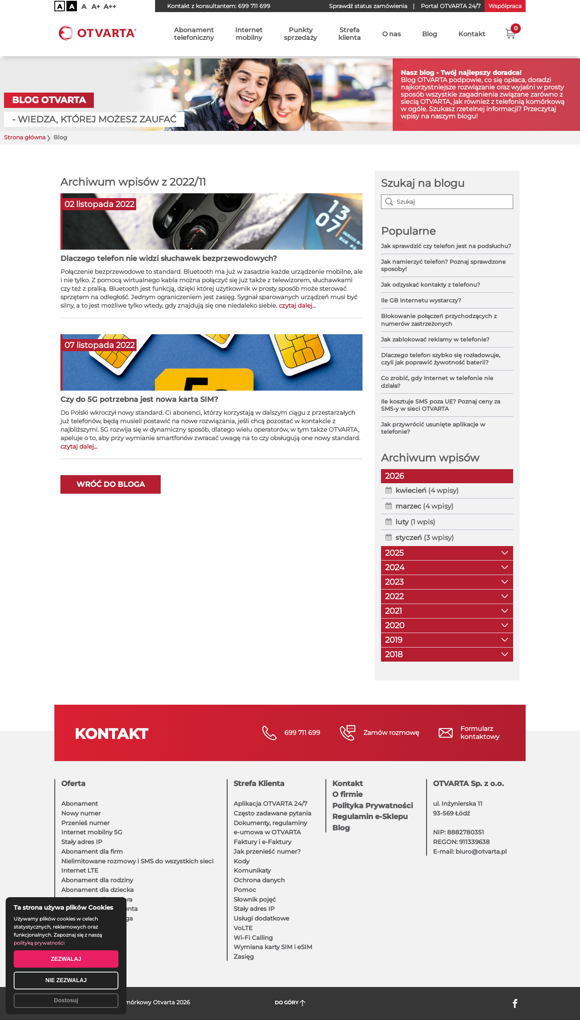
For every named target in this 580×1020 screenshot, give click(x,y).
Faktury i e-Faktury (262, 842)
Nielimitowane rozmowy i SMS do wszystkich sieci (137, 861)
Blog (429, 35)
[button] (510, 34)
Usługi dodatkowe (261, 918)
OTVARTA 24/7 (451, 6)
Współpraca (505, 6)
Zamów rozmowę (391, 733)
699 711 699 (254, 6)
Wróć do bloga (111, 484)
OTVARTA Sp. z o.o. (468, 783)
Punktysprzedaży (300, 35)
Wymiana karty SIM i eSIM (273, 947)
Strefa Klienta (259, 783)
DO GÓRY (290, 1002)
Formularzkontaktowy (479, 733)
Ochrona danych (259, 880)
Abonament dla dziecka (97, 890)
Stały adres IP (81, 842)
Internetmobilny (249, 35)
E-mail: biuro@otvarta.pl (470, 851)
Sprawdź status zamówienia (368, 6)
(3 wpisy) (425, 538)
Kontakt (471, 35)
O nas (391, 35)
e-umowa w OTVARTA (267, 832)
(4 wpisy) (427, 490)
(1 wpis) (415, 522)
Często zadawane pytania (272, 813)
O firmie (347, 794)
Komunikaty (252, 870)
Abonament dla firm (92, 851)
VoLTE (243, 928)
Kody (241, 861)
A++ (110, 6)
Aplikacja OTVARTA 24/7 (270, 803)
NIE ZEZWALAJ (66, 980)
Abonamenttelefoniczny (194, 35)
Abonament (79, 803)
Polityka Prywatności (372, 805)
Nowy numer (81, 813)
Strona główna (25, 137)
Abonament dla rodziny (97, 880)
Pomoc (245, 890)
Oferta (73, 783)
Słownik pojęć (255, 899)
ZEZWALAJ (66, 959)
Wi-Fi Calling (253, 937)
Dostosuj (66, 1000)
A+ (95, 6)
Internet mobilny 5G (91, 832)
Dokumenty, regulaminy (270, 823)
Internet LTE (79, 870)
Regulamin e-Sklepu (370, 816)
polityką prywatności (39, 943)
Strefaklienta (349, 35)
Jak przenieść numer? (267, 851)
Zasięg (244, 956)
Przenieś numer (85, 823)
